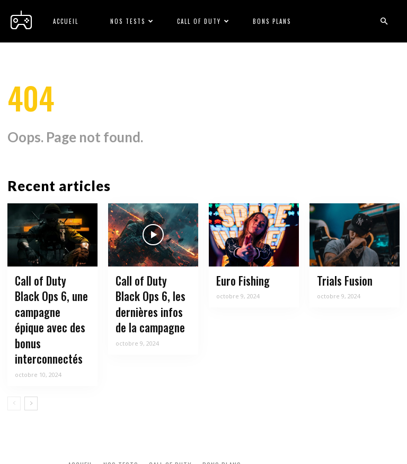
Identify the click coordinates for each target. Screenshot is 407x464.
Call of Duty (203, 21)
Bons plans (272, 21)
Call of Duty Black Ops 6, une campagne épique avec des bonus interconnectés (48, 308)
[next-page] (31, 379)
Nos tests (132, 21)
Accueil (65, 21)
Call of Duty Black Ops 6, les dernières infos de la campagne (153, 302)
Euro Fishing (239, 282)
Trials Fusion (340, 282)
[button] (383, 21)
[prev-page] (14, 379)
